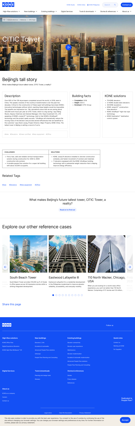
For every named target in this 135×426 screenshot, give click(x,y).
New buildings (40, 338)
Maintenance (71, 350)
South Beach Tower (23, 277)
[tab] (53, 297)
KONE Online (81, 5)
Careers (4, 397)
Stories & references (12, 20)
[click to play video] (68, 47)
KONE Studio (71, 5)
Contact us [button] (126, 5)
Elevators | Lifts (39, 342)
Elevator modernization (75, 354)
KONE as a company (8, 393)
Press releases (72, 379)
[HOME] (4, 20)
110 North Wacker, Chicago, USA (106, 279)
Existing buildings (74, 338)
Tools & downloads (42, 371)
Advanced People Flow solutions (45, 350)
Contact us (5, 401)
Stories (70, 375)
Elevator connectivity (74, 342)
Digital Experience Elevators (10, 346)
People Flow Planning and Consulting (46, 357)
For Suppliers (118, 349)
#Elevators (13, 185)
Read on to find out (67, 210)
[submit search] (115, 4)
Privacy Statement (85, 413)
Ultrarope (38, 354)
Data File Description (65, 413)
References (23, 20)
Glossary (37, 379)
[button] (12, 11)
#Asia (4, 185)
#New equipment (26, 185)
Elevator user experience (75, 346)
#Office (37, 185)
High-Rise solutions (10, 338)
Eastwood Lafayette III (64, 277)
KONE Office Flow (7, 342)
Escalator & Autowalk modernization (78, 357)
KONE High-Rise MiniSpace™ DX (12, 350)
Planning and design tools (43, 375)
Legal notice (48, 413)
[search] (109, 4)
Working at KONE (119, 346)
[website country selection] (93, 5)
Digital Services (8, 371)
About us (5, 389)
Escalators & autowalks (42, 346)
